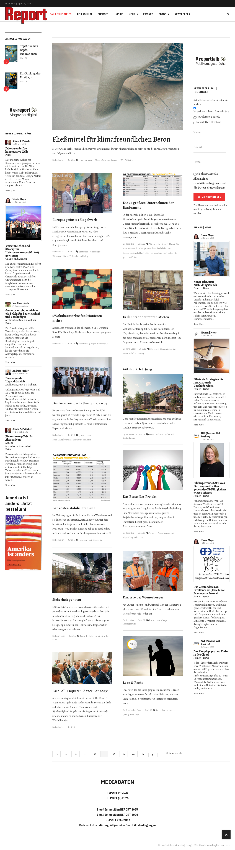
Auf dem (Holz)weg (137, 369)
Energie (103, 14)
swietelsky (151, 248)
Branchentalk (102, 343)
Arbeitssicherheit (102, 636)
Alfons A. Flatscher (22, 141)
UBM (151, 434)
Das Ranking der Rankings (30, 75)
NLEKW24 (139, 353)
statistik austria (95, 540)
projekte (82, 435)
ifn (176, 253)
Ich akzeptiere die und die (209, 181)
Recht (158, 710)
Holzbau (159, 434)
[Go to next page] (152, 755)
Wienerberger (95, 251)
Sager (93, 343)
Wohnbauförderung (168, 349)
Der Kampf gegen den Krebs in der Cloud (210, 653)
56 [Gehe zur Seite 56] (95, 754)
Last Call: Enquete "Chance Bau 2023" (80, 690)
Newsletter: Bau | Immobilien (211, 111)
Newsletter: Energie (208, 117)
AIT (69, 256)
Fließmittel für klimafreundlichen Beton (111, 139)
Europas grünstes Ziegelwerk (74, 219)
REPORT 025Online (117, 820)
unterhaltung (84, 343)
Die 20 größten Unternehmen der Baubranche (148, 205)
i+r (135, 257)
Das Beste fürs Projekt (139, 496)
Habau (172, 244)
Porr (178, 244)
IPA (141, 537)
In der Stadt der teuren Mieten (146, 317)
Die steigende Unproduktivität (15, 379)
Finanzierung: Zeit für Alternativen (18, 438)
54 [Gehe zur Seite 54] (75, 754)
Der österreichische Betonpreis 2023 (79, 403)
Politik (8, 155)
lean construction (169, 710)
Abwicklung (128, 537)
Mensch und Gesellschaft (18, 446)
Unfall (91, 636)
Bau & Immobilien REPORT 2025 (117, 809)
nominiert (87, 439)
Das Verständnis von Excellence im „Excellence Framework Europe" (209, 590)
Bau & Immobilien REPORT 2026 (117, 814)
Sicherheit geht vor (66, 599)
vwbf (131, 353)
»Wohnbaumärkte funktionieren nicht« (77, 318)
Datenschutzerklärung (211, 188)
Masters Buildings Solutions (106, 160)
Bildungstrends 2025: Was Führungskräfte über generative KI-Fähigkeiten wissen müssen (209, 488)
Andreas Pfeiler (20, 371)
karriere (152, 620)
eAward (148, 14)
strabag (164, 244)
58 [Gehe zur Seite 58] (114, 754)
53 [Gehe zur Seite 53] (66, 754)
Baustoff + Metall (130, 248)
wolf (131, 257)
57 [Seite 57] (104, 754)
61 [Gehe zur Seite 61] (143, 754)
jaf (152, 253)
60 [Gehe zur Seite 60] (133, 754)
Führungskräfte (129, 624)
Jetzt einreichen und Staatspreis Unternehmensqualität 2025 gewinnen (22, 251)
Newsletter (182, 14)
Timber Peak (169, 434)
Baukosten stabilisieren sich (73, 508)
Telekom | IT (84, 14)
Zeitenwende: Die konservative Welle (16, 150)
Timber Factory (129, 438)
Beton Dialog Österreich (61, 439)
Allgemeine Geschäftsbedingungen (133, 825)
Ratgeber (152, 533)
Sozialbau (154, 349)
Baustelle (83, 636)
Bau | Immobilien (60, 14)
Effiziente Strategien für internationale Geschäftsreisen (208, 382)
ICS (121, 160)
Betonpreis (77, 439)
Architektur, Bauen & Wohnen (21, 320)
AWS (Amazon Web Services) (210, 435)
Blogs (162, 14)
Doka (169, 248)
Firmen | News (201, 288)
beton (81, 160)
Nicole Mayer (19, 199)
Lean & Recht (133, 682)
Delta (136, 537)
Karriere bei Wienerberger (143, 597)
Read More (10, 190)
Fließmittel (129, 160)
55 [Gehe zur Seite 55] (85, 754)
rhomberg (158, 253)
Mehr (132, 14)
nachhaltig (89, 160)
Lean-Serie (134, 714)
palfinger (142, 248)
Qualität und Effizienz (16, 258)
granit (125, 257)
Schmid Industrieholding (133, 253)
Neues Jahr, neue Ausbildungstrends (205, 283)
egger (147, 253)
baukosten (83, 540)
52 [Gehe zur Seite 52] (56, 754)
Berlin (125, 353)
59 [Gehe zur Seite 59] (124, 754)
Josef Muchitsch (20, 303)
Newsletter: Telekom (208, 122)
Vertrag (126, 714)
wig (164, 253)
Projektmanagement (166, 533)
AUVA (54, 639)
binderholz (161, 248)
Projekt (75, 256)
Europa (9, 443)
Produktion (83, 251)
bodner (170, 253)
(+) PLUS (118, 14)
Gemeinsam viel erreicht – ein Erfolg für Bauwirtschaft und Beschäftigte (22, 314)
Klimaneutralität (59, 256)
